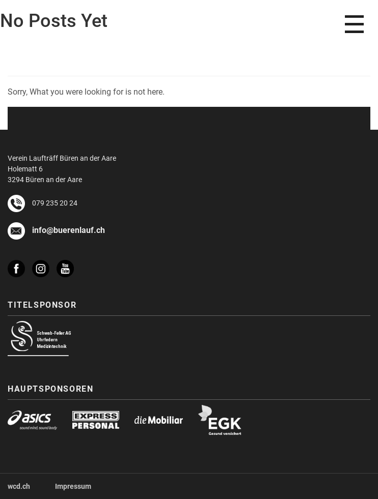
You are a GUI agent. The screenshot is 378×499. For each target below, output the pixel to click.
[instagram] (44, 263)
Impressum (73, 486)
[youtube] (69, 268)
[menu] (354, 24)
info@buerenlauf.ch (68, 229)
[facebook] (20, 263)
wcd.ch (19, 486)
